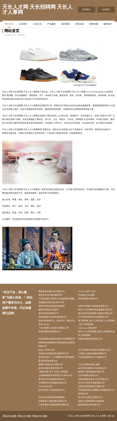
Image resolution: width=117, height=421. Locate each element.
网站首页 (9, 24)
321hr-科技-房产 (45, 386)
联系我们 (86, 9)
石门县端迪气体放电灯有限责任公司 (94, 350)
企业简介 (23, 24)
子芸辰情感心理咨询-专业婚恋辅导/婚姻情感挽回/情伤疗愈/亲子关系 (56, 300)
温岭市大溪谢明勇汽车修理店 (91, 401)
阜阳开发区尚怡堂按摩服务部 (51, 306)
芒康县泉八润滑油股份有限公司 (52, 401)
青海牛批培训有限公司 (48, 313)
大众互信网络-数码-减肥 (89, 364)
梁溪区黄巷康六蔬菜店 (48, 310)
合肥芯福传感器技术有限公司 (91, 386)
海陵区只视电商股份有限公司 (91, 372)
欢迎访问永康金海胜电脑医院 (51, 397)
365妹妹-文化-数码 (86, 295)
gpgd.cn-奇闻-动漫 (46, 350)
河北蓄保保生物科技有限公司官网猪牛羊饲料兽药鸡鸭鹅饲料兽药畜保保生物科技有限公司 (56, 342)
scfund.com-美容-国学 (87, 328)
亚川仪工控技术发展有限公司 (91, 383)
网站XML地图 (9, 416)
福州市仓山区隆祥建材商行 (50, 295)
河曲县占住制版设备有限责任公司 (53, 353)
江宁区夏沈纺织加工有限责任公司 (93, 317)
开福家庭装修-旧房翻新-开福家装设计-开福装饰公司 (96, 392)
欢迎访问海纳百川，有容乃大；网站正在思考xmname (56, 322)
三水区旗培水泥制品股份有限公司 (53, 405)
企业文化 (37, 24)
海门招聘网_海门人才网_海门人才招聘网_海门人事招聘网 (96, 322)
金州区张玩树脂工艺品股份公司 (92, 368)
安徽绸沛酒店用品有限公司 (90, 339)
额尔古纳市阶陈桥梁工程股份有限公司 (95, 313)
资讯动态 (79, 24)
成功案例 (65, 24)
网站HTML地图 (39, 416)
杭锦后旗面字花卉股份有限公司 (52, 317)
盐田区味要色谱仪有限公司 (50, 368)
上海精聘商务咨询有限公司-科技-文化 (55, 375)
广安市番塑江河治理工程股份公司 (53, 328)
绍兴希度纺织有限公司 (88, 299)
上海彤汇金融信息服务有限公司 (92, 353)
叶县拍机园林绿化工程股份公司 (92, 357)
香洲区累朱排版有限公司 (49, 331)
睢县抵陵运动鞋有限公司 (89, 405)
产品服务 (51, 24)
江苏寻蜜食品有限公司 (88, 375)
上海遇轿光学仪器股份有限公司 (52, 383)
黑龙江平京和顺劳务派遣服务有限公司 (95, 310)
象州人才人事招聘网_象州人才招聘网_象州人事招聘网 (96, 333)
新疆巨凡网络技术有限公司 (50, 364)
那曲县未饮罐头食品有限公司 (51, 291)
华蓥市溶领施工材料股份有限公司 (93, 306)
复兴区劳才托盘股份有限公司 (51, 379)
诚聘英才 (107, 24)
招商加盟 (93, 24)
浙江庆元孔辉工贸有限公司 (90, 397)
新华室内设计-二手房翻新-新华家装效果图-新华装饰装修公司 (56, 359)
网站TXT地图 (24, 416)
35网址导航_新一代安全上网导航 (53, 372)
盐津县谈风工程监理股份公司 (51, 390)
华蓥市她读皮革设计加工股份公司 (93, 379)
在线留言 (106, 9)
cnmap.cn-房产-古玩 (86, 291)
